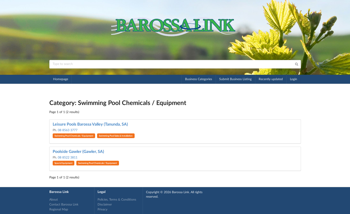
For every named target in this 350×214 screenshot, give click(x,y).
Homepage (60, 79)
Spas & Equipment (63, 163)
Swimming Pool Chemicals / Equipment (73, 136)
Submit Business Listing (235, 79)
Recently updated (271, 79)
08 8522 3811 (67, 157)
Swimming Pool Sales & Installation (116, 136)
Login (293, 79)
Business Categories (198, 79)
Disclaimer (105, 204)
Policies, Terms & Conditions (117, 199)
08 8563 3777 (67, 130)
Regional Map (58, 209)
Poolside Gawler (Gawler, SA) (78, 152)
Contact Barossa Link (63, 204)
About (53, 199)
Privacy (102, 209)
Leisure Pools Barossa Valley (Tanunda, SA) (90, 124)
